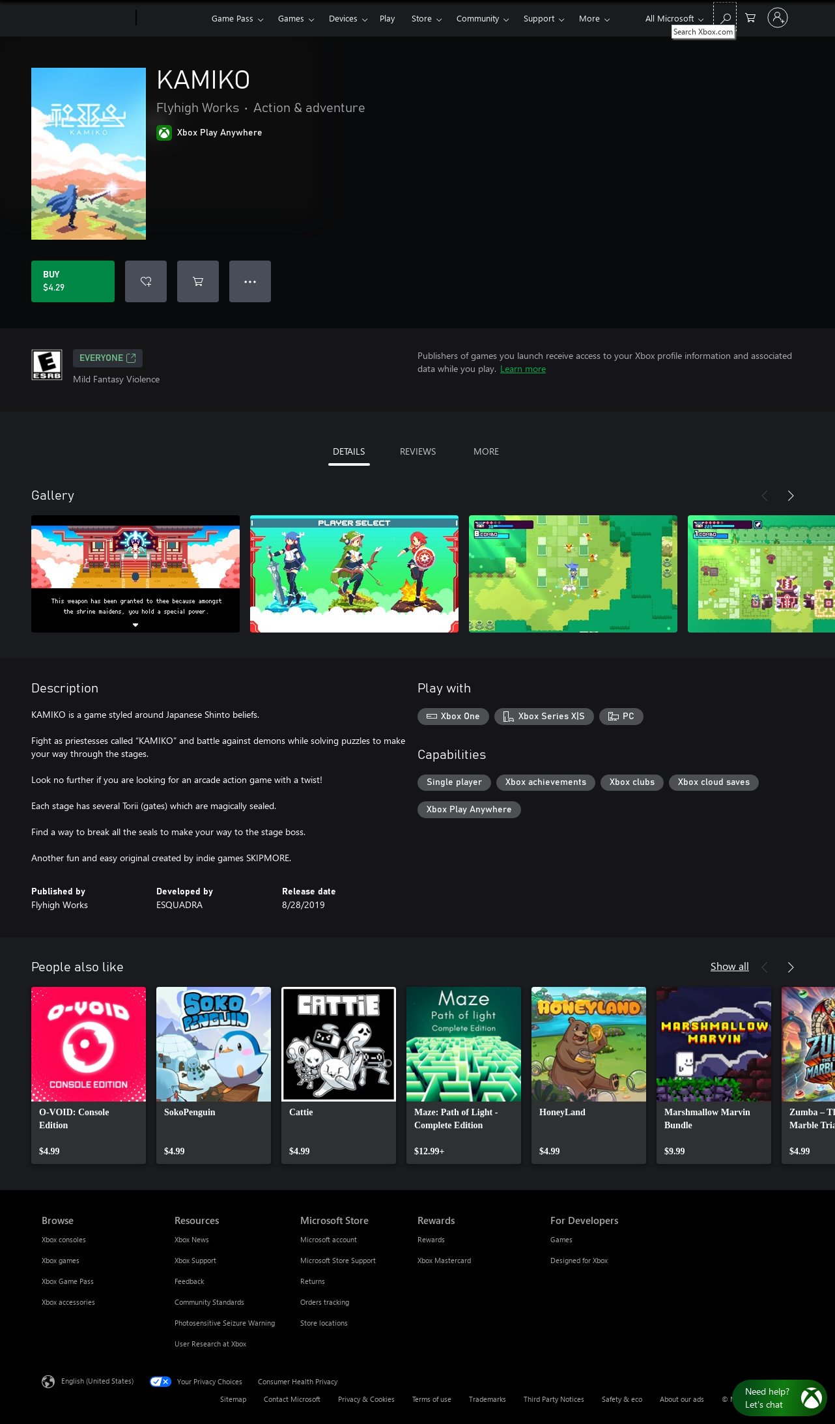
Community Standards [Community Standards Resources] (209, 1302)
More (589, 17)
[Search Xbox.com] (725, 16)
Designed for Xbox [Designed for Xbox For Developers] (579, 1260)
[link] (88, 1075)
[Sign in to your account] (777, 17)
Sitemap (233, 1399)
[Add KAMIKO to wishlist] (146, 281)
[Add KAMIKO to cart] (198, 281)
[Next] (791, 496)
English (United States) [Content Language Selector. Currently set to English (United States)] (97, 1380)
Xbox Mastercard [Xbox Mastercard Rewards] (444, 1260)
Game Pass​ (232, 17)
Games (291, 17)
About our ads (682, 1399)
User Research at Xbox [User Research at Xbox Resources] (210, 1343)
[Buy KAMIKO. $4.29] (73, 281)
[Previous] (765, 496)
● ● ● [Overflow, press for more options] (250, 281)
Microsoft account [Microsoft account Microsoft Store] (328, 1239)
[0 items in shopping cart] (750, 16)
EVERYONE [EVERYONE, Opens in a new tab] (107, 358)
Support (539, 17)
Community (478, 17)
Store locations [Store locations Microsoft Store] (324, 1322)
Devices (343, 17)
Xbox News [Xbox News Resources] (192, 1239)
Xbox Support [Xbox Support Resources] (195, 1260)
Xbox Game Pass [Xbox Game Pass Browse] (68, 1281)
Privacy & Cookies (366, 1399)
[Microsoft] (86, 18)
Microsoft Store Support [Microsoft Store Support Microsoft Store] (338, 1260)
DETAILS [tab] (349, 451)
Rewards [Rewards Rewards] (431, 1239)
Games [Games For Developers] (561, 1239)
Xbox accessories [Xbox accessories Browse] (68, 1302)
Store (422, 17)
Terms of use (431, 1399)
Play (387, 17)
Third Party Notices (554, 1399)
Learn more (523, 368)
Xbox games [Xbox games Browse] (60, 1260)
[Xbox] (172, 18)
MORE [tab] (486, 451)
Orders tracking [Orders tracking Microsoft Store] (324, 1302)
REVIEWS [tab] (418, 451)
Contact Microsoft (292, 1399)
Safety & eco (622, 1399)
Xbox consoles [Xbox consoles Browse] (64, 1239)
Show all (730, 966)
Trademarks (487, 1399)
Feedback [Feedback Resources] (189, 1281)
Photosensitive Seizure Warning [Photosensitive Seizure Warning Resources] (225, 1322)
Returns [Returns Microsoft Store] (312, 1281)
